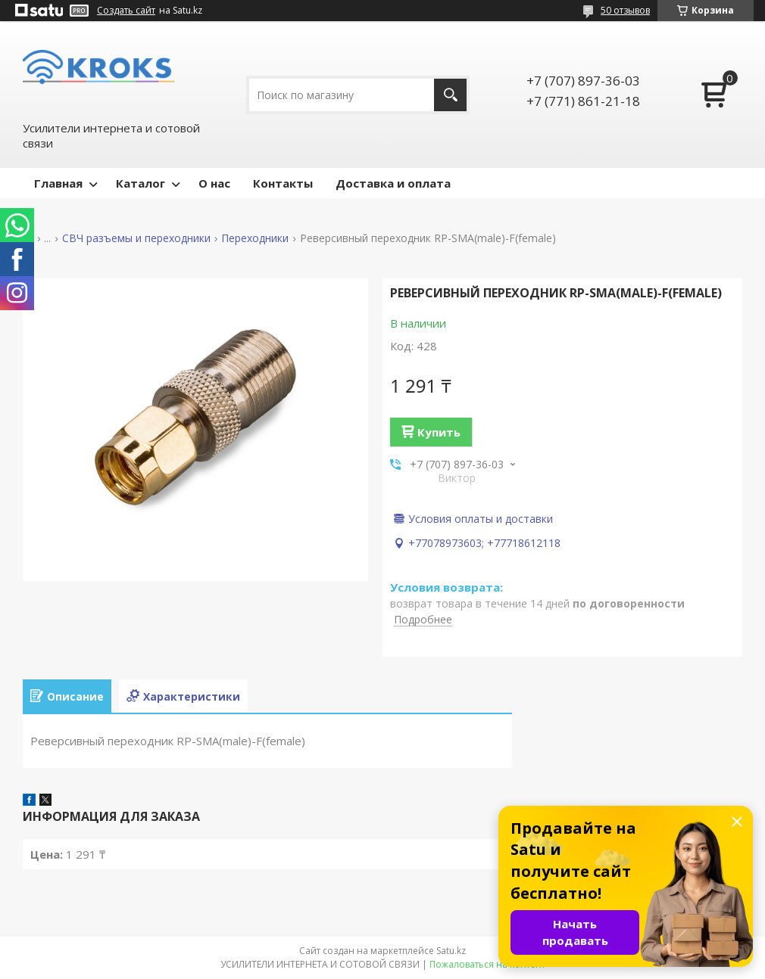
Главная (58, 183)
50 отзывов (625, 10)
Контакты (283, 183)
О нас (214, 183)
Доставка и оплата (393, 183)
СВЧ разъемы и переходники (136, 238)
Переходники (255, 238)
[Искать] (450, 95)
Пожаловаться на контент (487, 964)
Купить (439, 432)
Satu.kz (451, 950)
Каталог (140, 183)
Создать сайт (126, 10)
